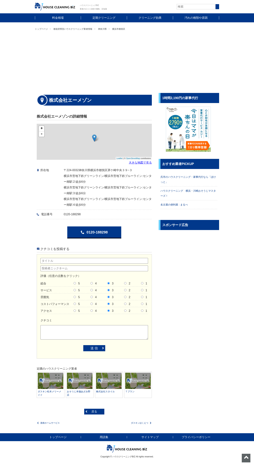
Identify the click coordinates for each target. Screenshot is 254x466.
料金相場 (58, 17)
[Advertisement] (127, 62)
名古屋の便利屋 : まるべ (174, 204)
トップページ (41, 29)
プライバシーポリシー (196, 437)
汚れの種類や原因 (196, 17)
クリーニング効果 (150, 17)
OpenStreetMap (133, 158)
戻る (94, 411)
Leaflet (120, 158)
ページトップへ (246, 458)
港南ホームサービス (50, 423)
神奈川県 (102, 29)
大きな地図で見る (140, 162)
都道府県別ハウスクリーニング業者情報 (72, 29)
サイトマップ (150, 437)
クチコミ (46, 320)
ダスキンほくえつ (139, 423)
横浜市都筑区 (118, 29)
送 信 (94, 348)
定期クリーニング (103, 17)
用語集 (104, 437)
